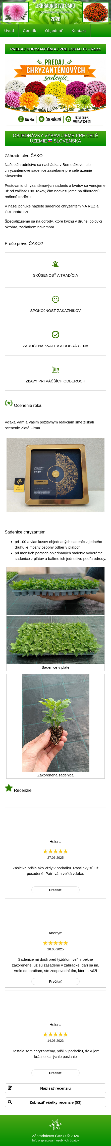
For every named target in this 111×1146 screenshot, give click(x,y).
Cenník (29, 30)
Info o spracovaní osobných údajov (55, 1140)
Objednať (54, 30)
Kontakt (79, 30)
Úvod (9, 30)
